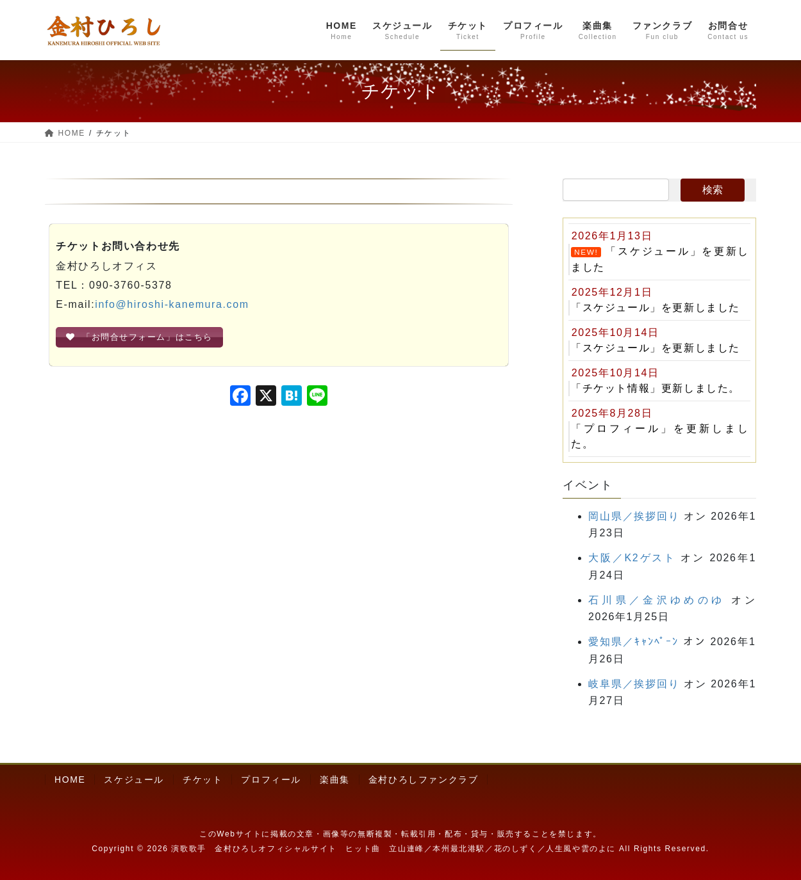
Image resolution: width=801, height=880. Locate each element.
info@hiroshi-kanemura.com (172, 304)
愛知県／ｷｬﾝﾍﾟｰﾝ (633, 641)
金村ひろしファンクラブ (423, 779)
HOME (69, 779)
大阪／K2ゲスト (632, 557)
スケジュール (134, 779)
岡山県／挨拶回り (634, 516)
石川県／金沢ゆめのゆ (656, 600)
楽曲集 (335, 779)
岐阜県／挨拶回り (634, 683)
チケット (202, 779)
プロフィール (271, 779)
